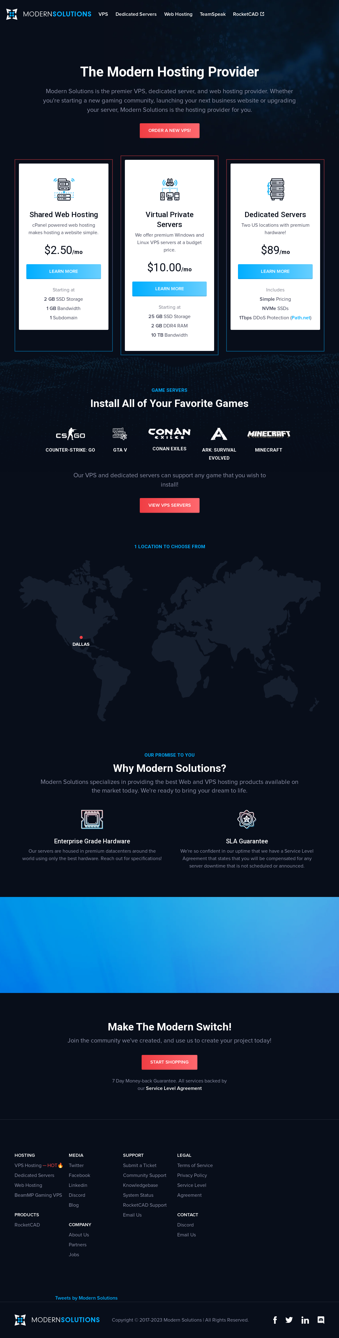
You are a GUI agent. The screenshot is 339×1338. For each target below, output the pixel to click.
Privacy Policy (192, 1175)
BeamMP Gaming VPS (38, 1195)
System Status (138, 1195)
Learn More (63, 271)
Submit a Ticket (139, 1165)
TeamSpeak (213, 14)
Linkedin (78, 1185)
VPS (103, 14)
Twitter (76, 1165)
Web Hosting (178, 14)
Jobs (74, 1254)
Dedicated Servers (136, 14)
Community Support (144, 1175)
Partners (77, 1244)
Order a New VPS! (169, 130)
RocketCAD (248, 14)
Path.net (301, 317)
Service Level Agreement (174, 1088)
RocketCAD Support (145, 1205)
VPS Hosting (28, 1165)
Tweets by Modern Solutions (86, 1298)
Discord (77, 1195)
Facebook (79, 1175)
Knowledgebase (140, 1185)
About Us (79, 1234)
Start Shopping (169, 1062)
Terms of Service (195, 1165)
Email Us (132, 1215)
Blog (74, 1205)
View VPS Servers (169, 505)
